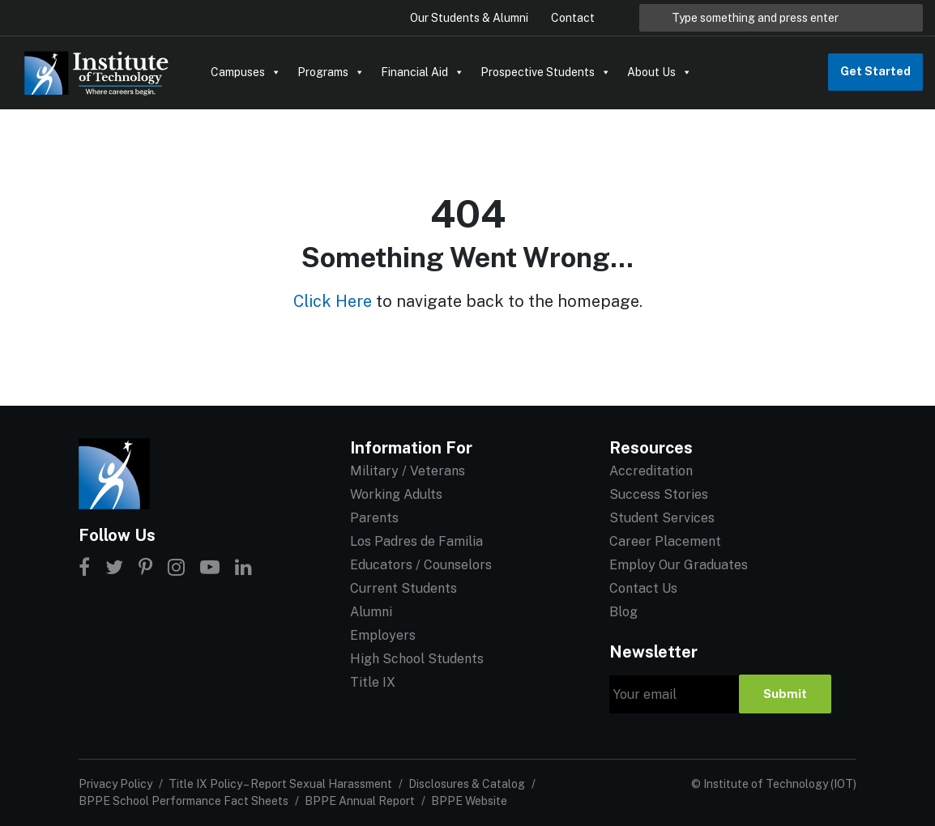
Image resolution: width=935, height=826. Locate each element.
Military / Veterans (407, 471)
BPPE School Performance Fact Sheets (183, 800)
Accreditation (651, 471)
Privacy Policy (115, 783)
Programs (331, 72)
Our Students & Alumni (469, 17)
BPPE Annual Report (360, 800)
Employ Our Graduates (678, 565)
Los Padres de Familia (416, 541)
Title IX (372, 682)
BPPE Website (469, 800)
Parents (374, 518)
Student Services (662, 518)
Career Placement (665, 541)
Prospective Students (545, 72)
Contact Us (643, 588)
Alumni (371, 612)
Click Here (332, 301)
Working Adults (396, 494)
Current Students (403, 588)
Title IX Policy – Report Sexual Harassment (280, 783)
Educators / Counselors (421, 565)
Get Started (875, 71)
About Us (659, 72)
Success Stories (658, 494)
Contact (573, 17)
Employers (383, 635)
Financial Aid (422, 72)
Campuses (246, 72)
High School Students (417, 658)
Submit (785, 693)
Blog (623, 612)
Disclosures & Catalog (466, 783)
